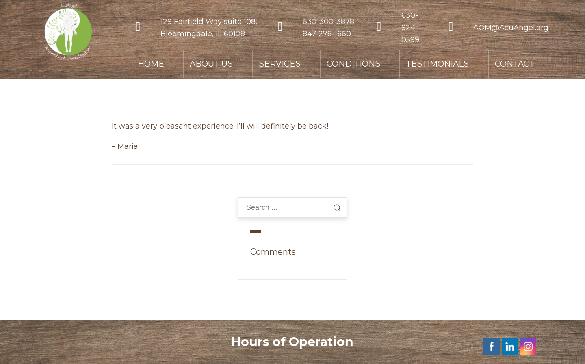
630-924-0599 (410, 27)
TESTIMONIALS (437, 64)
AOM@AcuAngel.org (510, 27)
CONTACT (515, 64)
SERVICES (280, 64)
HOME (151, 64)
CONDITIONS (353, 64)
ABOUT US (211, 64)
